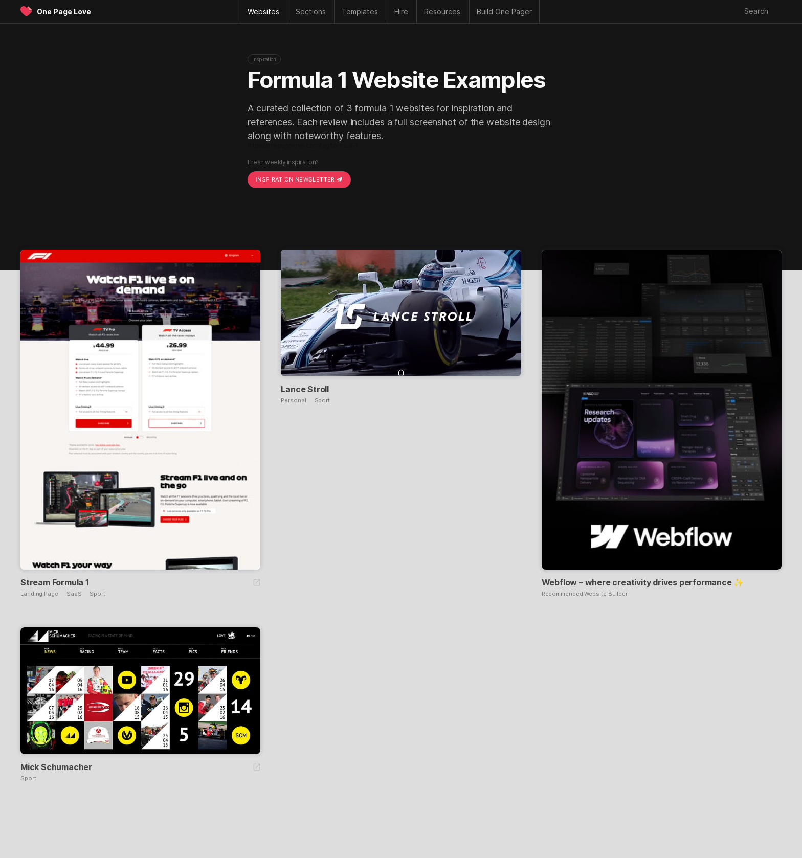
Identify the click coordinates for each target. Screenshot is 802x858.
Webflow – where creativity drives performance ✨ (643, 582)
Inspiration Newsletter (299, 179)
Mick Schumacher (56, 767)
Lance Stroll (305, 389)
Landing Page (39, 594)
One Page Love (64, 11)
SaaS (74, 594)
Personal (293, 400)
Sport (97, 594)
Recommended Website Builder (585, 594)
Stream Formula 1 (54, 582)
